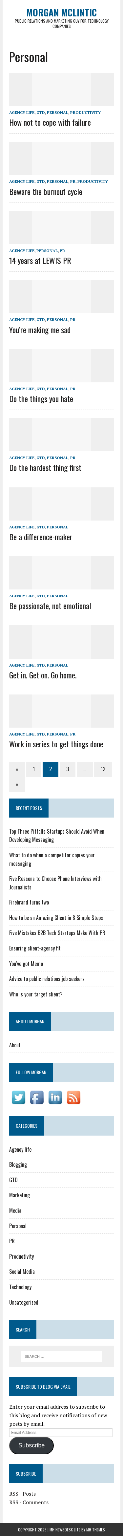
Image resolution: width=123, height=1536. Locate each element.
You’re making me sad (40, 329)
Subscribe (31, 1445)
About (15, 1045)
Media (15, 1210)
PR (72, 181)
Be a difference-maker (40, 537)
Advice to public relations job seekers (47, 979)
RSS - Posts (22, 1493)
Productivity (85, 112)
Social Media (22, 1271)
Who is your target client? (36, 994)
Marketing (19, 1195)
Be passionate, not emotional (50, 605)
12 (103, 769)
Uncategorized (23, 1302)
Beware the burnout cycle (45, 191)
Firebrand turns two (29, 902)
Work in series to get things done (56, 744)
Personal (57, 112)
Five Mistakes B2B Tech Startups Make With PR (57, 933)
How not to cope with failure (50, 122)
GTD (40, 112)
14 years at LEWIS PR (40, 260)
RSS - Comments (29, 1502)
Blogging (18, 1164)
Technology (20, 1287)
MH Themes (95, 1529)
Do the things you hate (41, 398)
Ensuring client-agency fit (35, 948)
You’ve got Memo (26, 964)
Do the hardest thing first (45, 467)
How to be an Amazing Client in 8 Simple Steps (56, 918)
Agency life (21, 112)
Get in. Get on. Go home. (42, 675)
